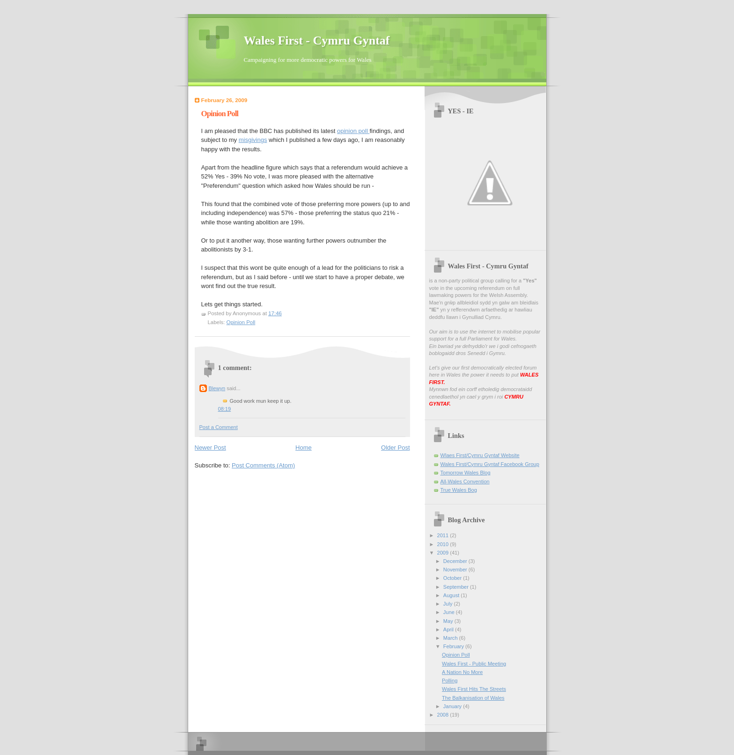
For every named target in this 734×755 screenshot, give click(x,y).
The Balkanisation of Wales (473, 698)
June (449, 612)
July (448, 604)
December (456, 561)
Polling (449, 680)
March (451, 638)
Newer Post (210, 447)
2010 (443, 544)
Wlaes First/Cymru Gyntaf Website (480, 455)
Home (303, 447)
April (449, 629)
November (456, 569)
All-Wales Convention (465, 481)
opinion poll (353, 130)
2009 (443, 552)
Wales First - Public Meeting (474, 663)
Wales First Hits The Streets (474, 689)
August (452, 595)
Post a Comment (218, 427)
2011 (443, 535)
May (449, 621)
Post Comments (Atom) (263, 465)
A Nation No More (462, 672)
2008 (443, 715)
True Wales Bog (458, 490)
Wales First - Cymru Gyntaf (317, 40)
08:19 (224, 409)
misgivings (253, 139)
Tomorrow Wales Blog (465, 472)
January (453, 706)
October (453, 578)
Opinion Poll (241, 322)
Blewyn (217, 388)
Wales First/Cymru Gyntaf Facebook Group (489, 464)
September (456, 587)
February (454, 646)
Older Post (395, 447)
